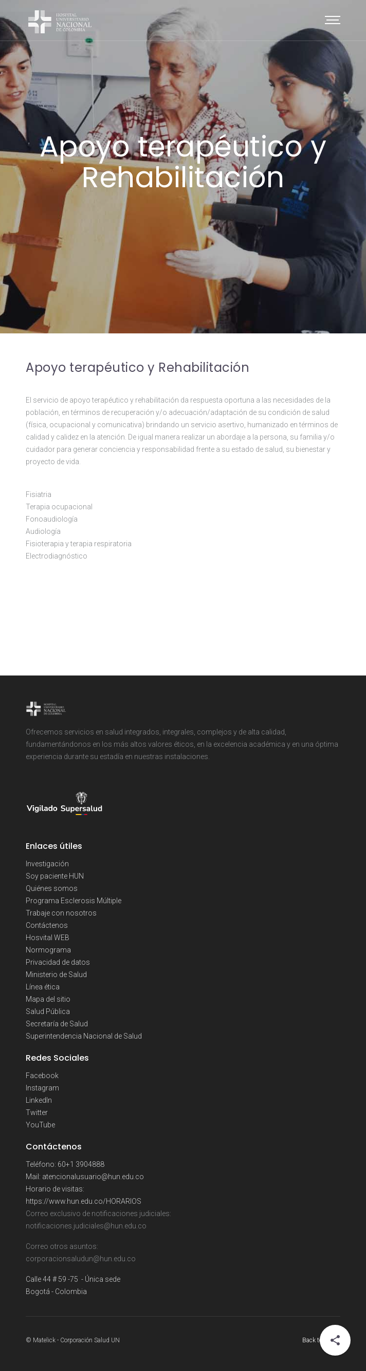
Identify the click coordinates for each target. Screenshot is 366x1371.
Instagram (42, 1088)
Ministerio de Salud (56, 974)
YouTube (40, 1125)
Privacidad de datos (58, 962)
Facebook (42, 1075)
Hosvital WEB (47, 937)
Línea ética (43, 987)
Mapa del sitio (48, 999)
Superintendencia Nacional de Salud (84, 1036)
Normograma (48, 950)
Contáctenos (47, 925)
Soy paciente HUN (55, 876)
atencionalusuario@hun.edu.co (93, 1177)
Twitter (37, 1112)
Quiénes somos (52, 888)
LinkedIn (39, 1100)
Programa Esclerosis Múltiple (73, 901)
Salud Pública (48, 1011)
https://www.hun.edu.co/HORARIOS (83, 1201)
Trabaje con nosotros (61, 913)
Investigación (47, 864)
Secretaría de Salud (57, 1024)
